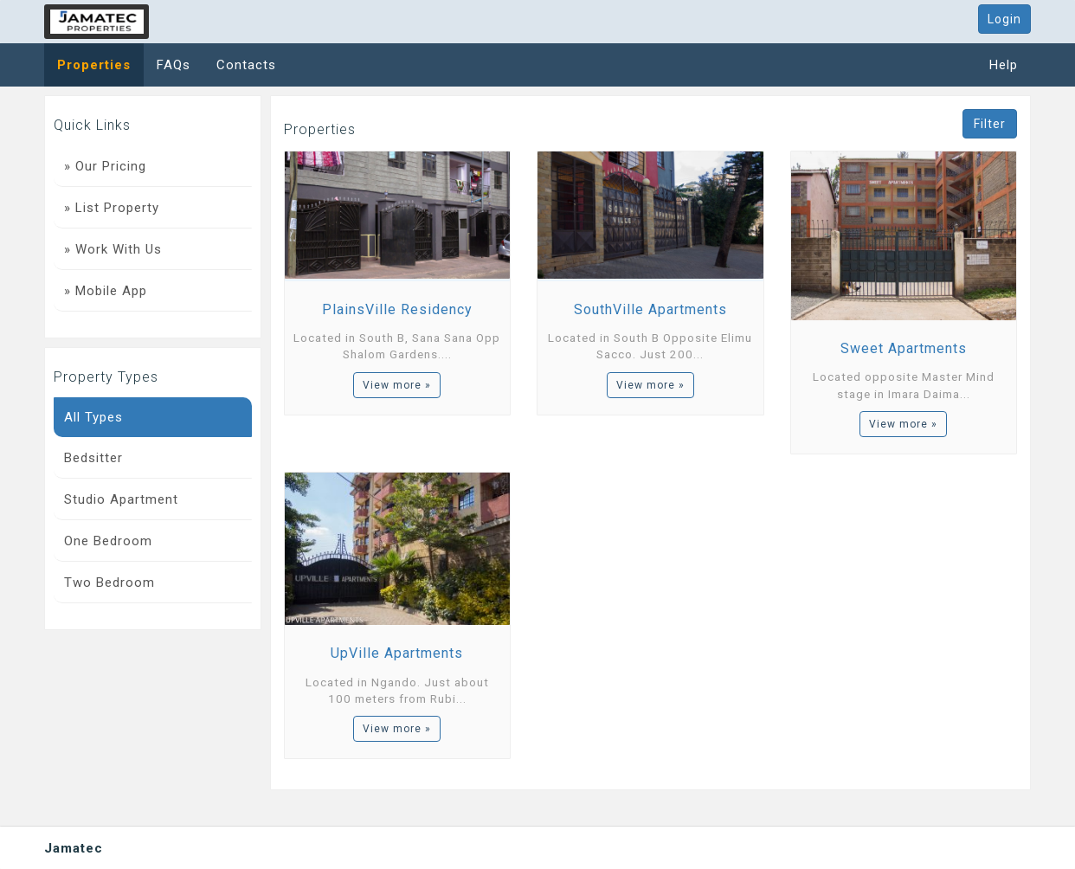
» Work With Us (113, 249)
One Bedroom (108, 541)
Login (1004, 19)
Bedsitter (93, 458)
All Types (93, 417)
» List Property (111, 208)
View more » (397, 385)
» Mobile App (105, 291)
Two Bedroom (109, 582)
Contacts (246, 65)
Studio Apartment (121, 499)
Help (1003, 65)
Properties (94, 65)
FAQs (173, 65)
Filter (990, 124)
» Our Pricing (105, 166)
